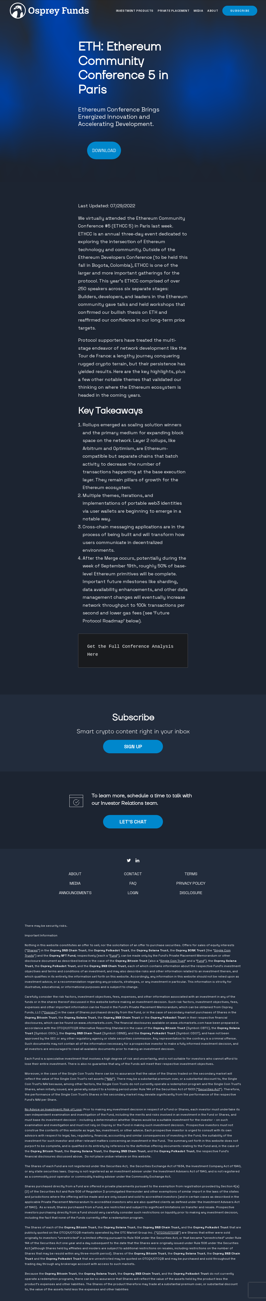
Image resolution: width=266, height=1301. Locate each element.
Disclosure (191, 892)
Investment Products (134, 11)
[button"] (129, 861)
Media (198, 11)
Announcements (75, 892)
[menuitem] (135, 10)
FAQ (133, 883)
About (212, 11)
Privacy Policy (190, 883)
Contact (133, 873)
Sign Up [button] (133, 746)
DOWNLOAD (104, 150)
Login (133, 892)
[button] (239, 11)
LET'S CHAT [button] (133, 821)
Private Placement (173, 11)
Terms (190, 873)
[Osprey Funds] (49, 10)
